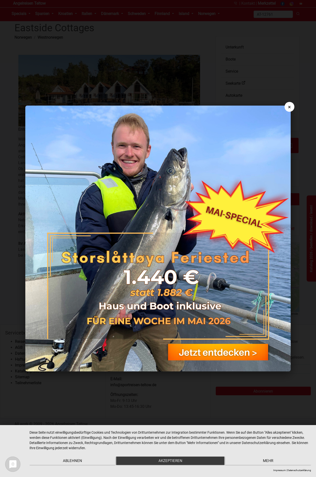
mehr (269, 461)
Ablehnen (71, 461)
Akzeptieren (170, 461)
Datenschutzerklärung (299, 470)
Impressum (279, 470)
